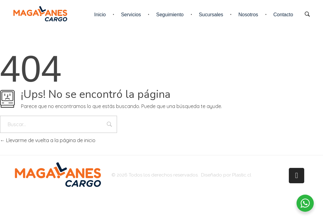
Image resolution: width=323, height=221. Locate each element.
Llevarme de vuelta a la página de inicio (47, 140)
